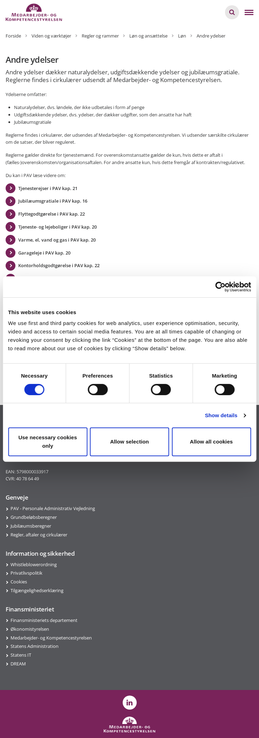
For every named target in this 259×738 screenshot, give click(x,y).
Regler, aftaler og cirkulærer (39, 535)
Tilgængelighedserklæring (37, 590)
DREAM (18, 664)
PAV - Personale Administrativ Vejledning (53, 508)
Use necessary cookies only (47, 441)
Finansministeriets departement (44, 620)
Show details (221, 415)
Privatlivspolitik (26, 573)
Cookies (19, 581)
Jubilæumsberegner (31, 526)
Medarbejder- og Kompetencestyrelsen (51, 638)
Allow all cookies (211, 442)
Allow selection (129, 442)
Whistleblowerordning (34, 564)
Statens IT (21, 655)
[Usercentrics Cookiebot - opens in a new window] (220, 287)
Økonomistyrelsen (30, 629)
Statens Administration (35, 646)
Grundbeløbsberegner (34, 517)
